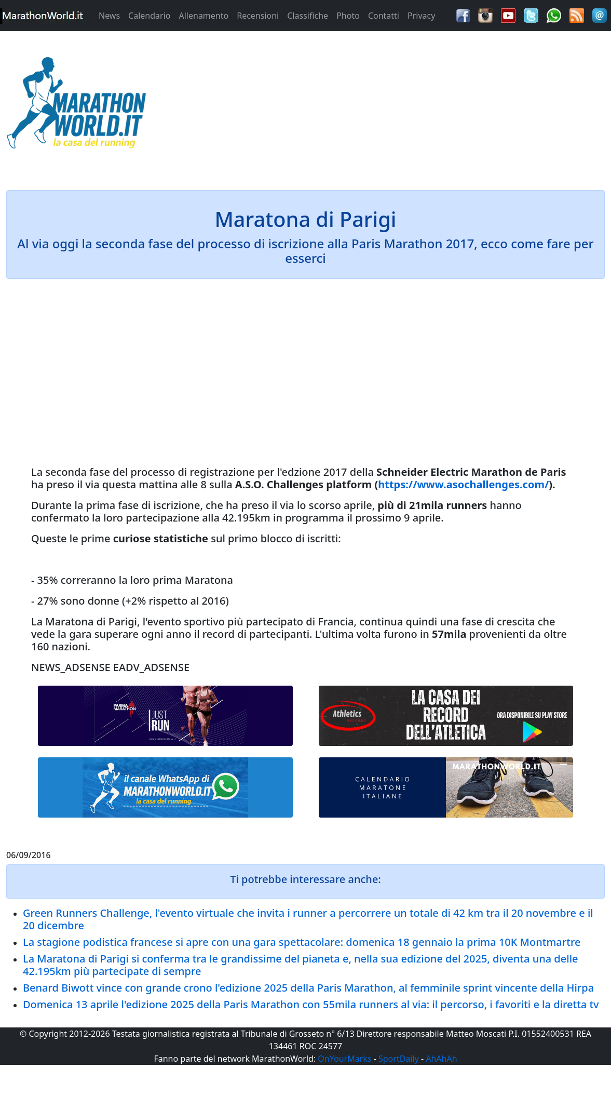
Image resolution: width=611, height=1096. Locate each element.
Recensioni (258, 15)
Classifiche (307, 15)
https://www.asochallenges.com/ (463, 484)
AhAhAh (441, 1058)
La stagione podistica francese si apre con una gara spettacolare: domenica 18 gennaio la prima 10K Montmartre (301, 942)
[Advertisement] (382, 106)
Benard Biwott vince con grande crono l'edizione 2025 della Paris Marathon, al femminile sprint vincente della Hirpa (308, 988)
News (109, 15)
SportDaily (398, 1058)
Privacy (421, 15)
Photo (348, 15)
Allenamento (203, 15)
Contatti (383, 15)
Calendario (149, 15)
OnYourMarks (344, 1058)
